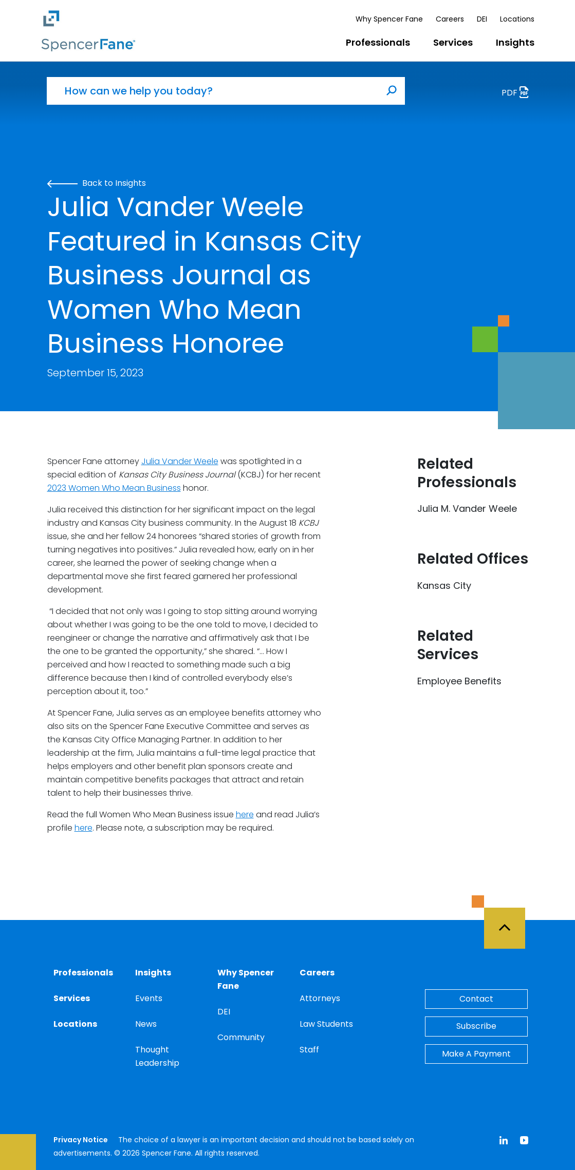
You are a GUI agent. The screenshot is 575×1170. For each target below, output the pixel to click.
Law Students (326, 1024)
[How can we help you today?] (213, 91)
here (245, 814)
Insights (515, 42)
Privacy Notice (80, 1140)
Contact (476, 999)
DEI (482, 19)
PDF (518, 93)
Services (453, 42)
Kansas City (444, 585)
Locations (517, 19)
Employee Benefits (459, 681)
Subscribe (476, 1026)
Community (241, 1037)
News (146, 1024)
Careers (450, 19)
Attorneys (320, 998)
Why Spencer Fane (389, 19)
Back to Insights (96, 183)
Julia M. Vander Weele (467, 508)
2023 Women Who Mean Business (114, 488)
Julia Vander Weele (179, 461)
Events (148, 998)
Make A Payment (476, 1054)
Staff (309, 1050)
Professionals (378, 42)
